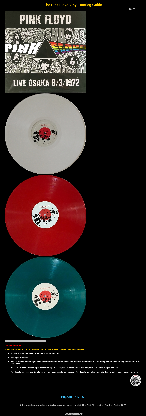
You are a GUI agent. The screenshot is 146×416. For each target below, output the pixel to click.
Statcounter (72, 414)
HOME (132, 9)
